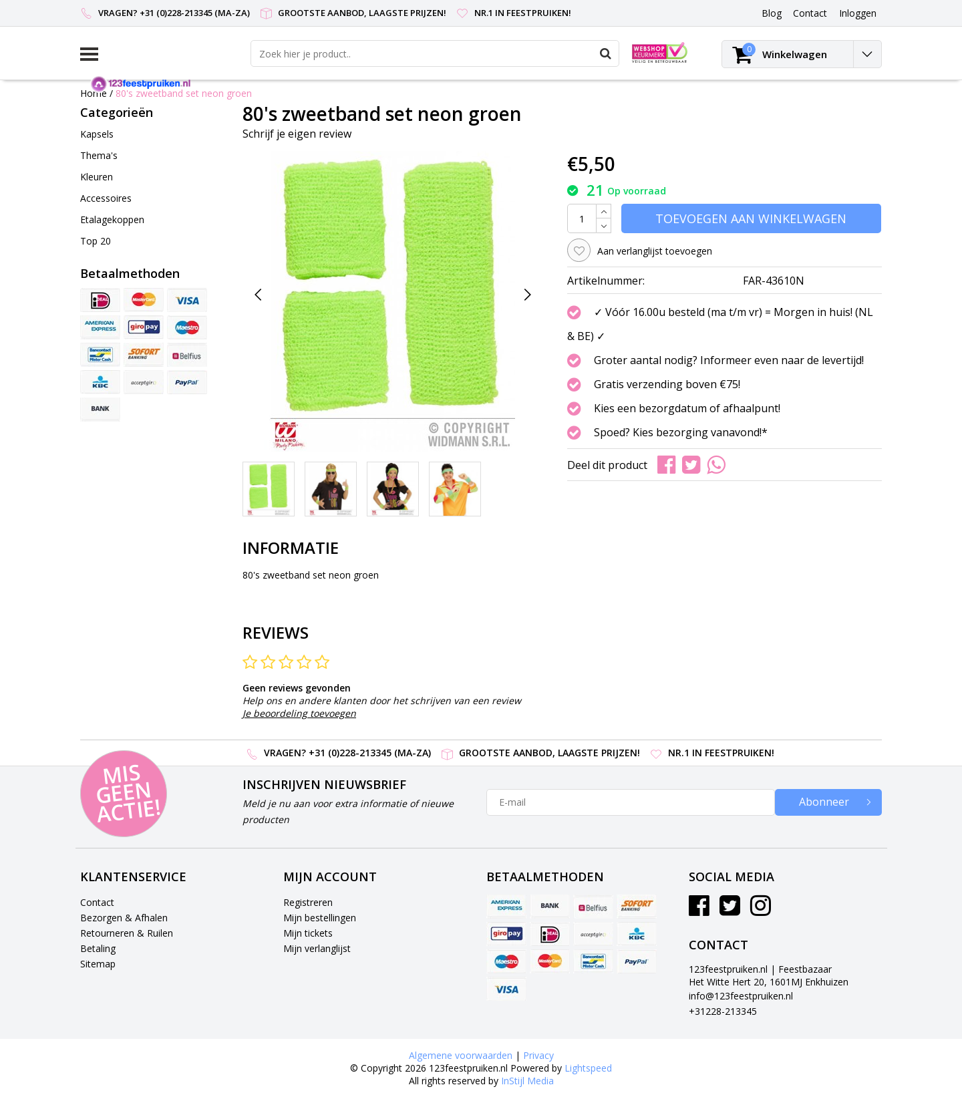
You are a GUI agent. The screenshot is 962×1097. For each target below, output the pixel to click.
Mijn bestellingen (319, 917)
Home (93, 93)
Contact (97, 902)
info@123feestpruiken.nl (741, 995)
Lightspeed (588, 1068)
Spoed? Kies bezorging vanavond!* (681, 432)
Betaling (98, 948)
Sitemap (98, 963)
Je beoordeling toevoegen (299, 713)
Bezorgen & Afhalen (124, 917)
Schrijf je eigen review (297, 133)
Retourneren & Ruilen (126, 933)
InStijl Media (527, 1080)
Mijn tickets (308, 933)
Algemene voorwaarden (460, 1055)
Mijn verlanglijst (317, 948)
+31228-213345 (723, 1011)
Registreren (308, 902)
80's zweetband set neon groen (184, 93)
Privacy (538, 1055)
